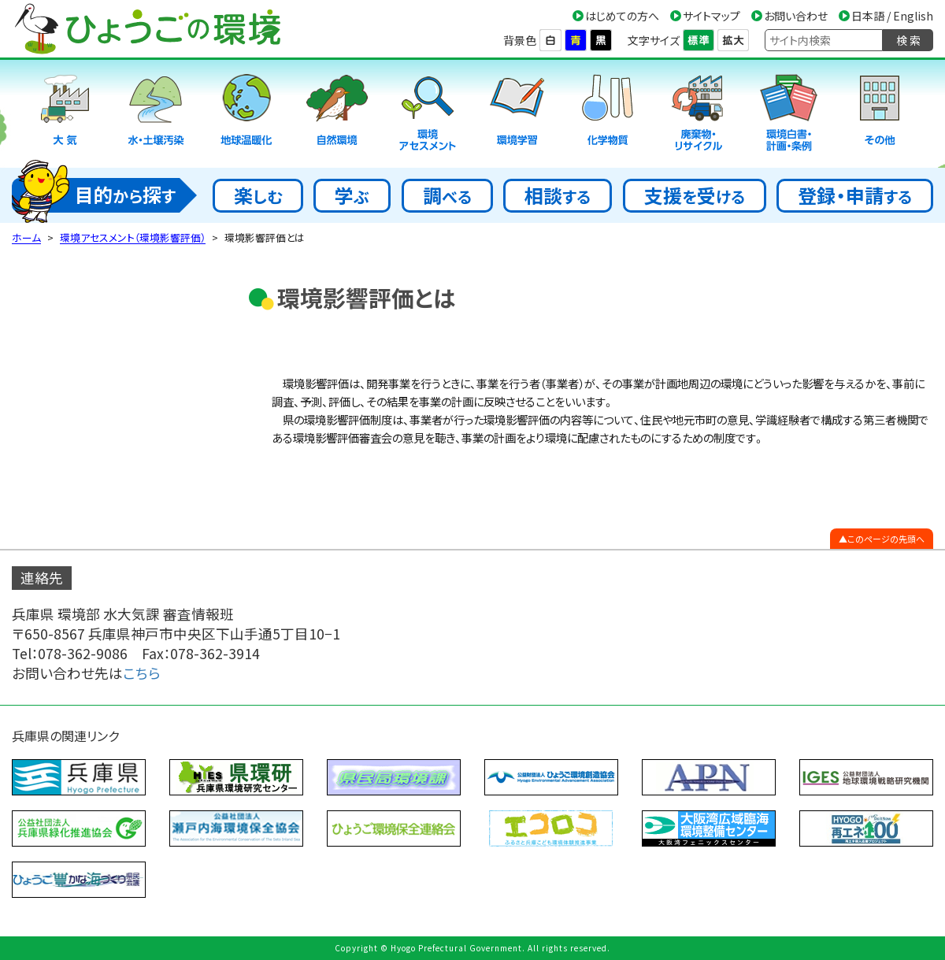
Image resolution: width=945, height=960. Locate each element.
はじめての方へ (622, 15)
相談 (557, 195)
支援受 (694, 195)
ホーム (26, 237)
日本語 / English (892, 15)
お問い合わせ (796, 15)
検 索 (908, 40)
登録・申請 (855, 195)
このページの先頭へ (886, 538)
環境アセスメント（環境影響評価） (133, 237)
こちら (142, 673)
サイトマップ (711, 15)
